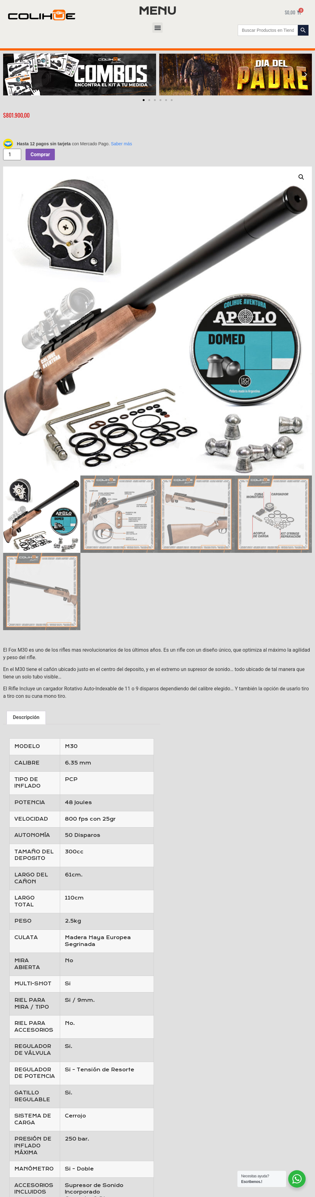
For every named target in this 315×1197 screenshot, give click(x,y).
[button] (157, 27)
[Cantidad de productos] (12, 154)
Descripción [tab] (26, 717)
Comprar (40, 154)
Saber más (121, 143)
